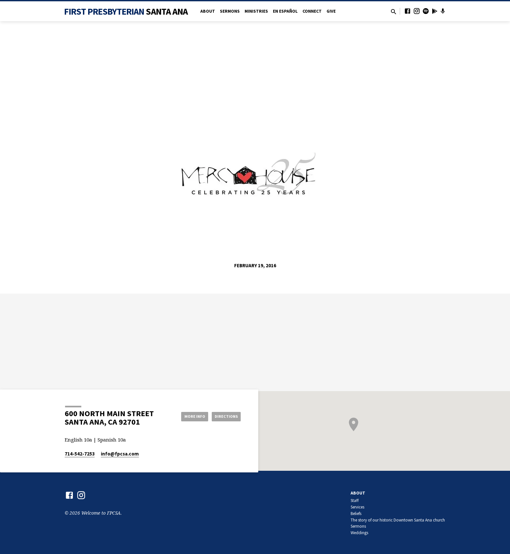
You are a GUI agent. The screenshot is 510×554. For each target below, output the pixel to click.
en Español (285, 11)
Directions (224, 416)
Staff (355, 500)
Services (357, 507)
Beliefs (356, 513)
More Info (187, 416)
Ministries (256, 11)
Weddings (359, 532)
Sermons (230, 11)
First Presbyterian (126, 11)
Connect (312, 11)
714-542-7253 (80, 454)
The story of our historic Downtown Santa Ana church (398, 520)
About (207, 11)
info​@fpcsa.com (120, 454)
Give (331, 11)
